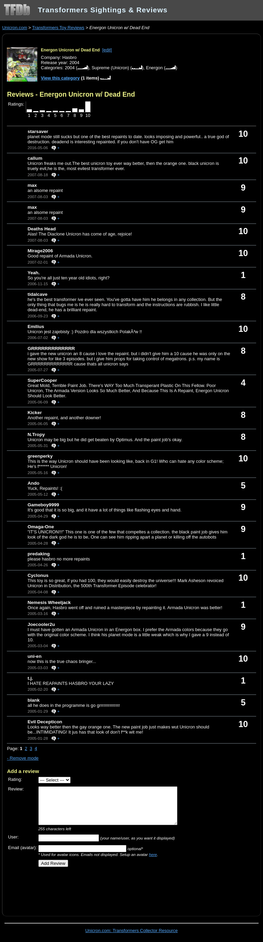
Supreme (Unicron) (110, 67)
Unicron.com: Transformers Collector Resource (131, 930)
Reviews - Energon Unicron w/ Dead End (71, 94)
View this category (60, 78)
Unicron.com (14, 27)
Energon (154, 67)
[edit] (107, 49)
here (153, 854)
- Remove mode (22, 758)
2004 (70, 67)
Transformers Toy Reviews (58, 27)
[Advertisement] (87, 889)
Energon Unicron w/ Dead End (70, 50)
